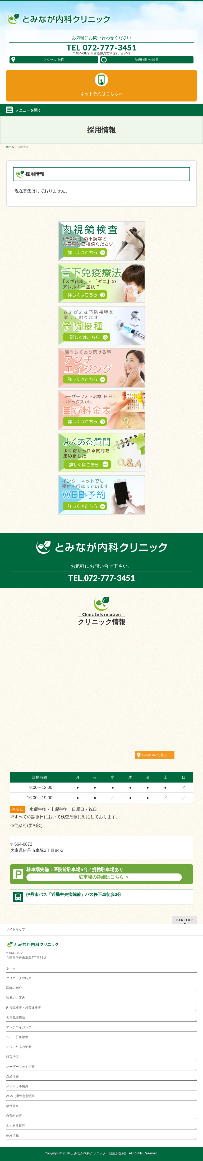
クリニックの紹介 (18, 978)
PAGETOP (184, 920)
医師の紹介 (14, 988)
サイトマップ (15, 929)
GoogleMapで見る (154, 755)
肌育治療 (12, 1057)
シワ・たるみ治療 (18, 1047)
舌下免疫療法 (15, 1017)
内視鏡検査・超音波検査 (23, 1008)
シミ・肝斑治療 (17, 1037)
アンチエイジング (18, 1027)
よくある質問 (15, 1125)
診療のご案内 (15, 998)
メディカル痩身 (17, 1086)
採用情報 (12, 1135)
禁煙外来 (12, 1106)
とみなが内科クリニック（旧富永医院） (99, 1153)
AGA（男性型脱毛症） (22, 1096)
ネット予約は (101, 93)
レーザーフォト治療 (20, 1067)
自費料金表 (14, 1116)
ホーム (11, 968)
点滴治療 (12, 1076)
